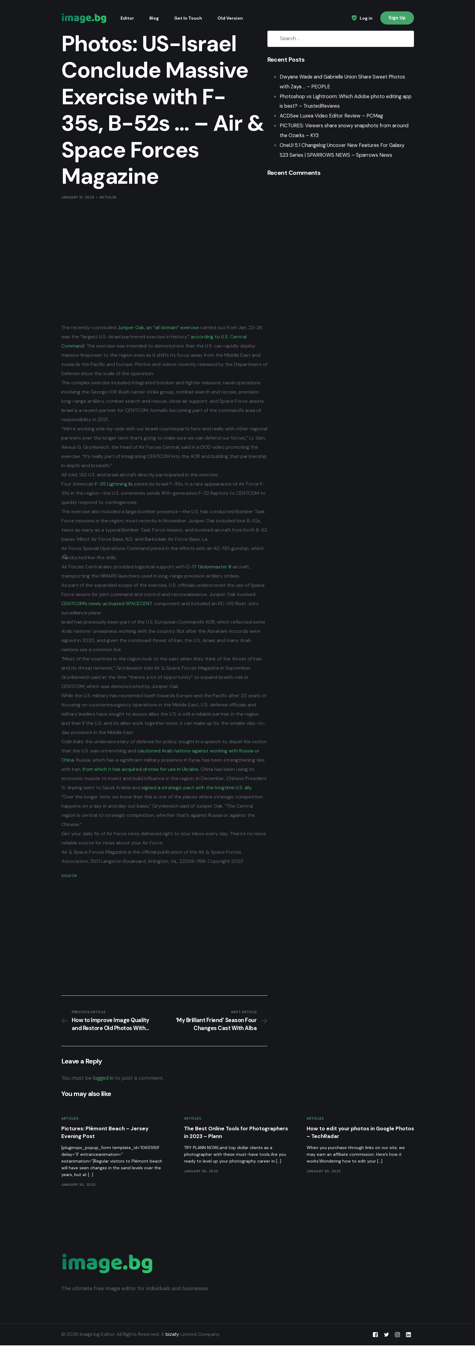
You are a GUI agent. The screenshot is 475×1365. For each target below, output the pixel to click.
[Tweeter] (386, 1354)
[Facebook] (375, 1354)
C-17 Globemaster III (208, 576)
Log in (366, 18)
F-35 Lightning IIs (114, 493)
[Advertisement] (162, 262)
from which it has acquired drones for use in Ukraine (183, 778)
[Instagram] (397, 1354)
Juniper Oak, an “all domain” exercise (158, 327)
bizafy (172, 1354)
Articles (108, 197)
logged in (104, 1097)
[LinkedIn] (408, 1354)
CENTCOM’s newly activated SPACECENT (126, 612)
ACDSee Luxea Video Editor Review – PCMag (329, 116)
